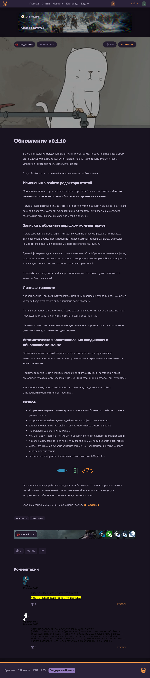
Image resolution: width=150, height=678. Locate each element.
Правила (9, 670)
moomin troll (30, 621)
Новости (58, 3)
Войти (134, 4)
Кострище (72, 3)
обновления (91, 505)
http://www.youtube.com (50, 631)
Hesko (26, 586)
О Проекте (24, 670)
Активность (127, 44)
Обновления (37, 518)
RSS (43, 670)
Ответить (122, 604)
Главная (34, 3)
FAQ (35, 670)
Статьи (46, 3)
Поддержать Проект (62, 670)
